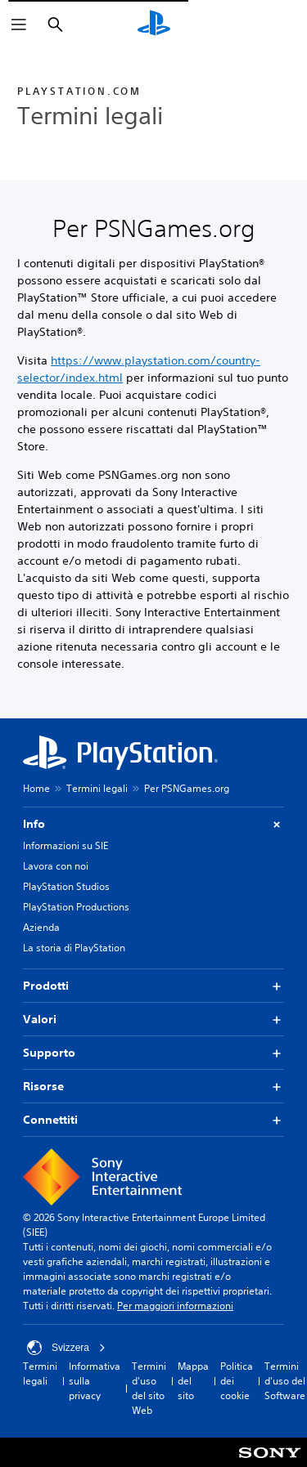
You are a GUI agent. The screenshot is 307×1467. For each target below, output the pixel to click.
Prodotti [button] (153, 986)
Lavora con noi (55, 866)
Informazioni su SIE (65, 845)
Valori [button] (153, 1019)
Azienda (41, 927)
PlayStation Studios (66, 886)
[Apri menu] (19, 24)
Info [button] (153, 824)
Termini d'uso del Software (284, 1380)
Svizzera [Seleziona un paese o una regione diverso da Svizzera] (66, 1347)
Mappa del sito (193, 1380)
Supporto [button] (153, 1053)
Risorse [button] (153, 1086)
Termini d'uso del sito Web (149, 1388)
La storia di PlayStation (74, 948)
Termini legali (97, 788)
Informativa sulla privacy (94, 1380)
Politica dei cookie (236, 1380)
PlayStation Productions (76, 907)
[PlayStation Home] (153, 24)
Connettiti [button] (153, 1120)
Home (36, 788)
